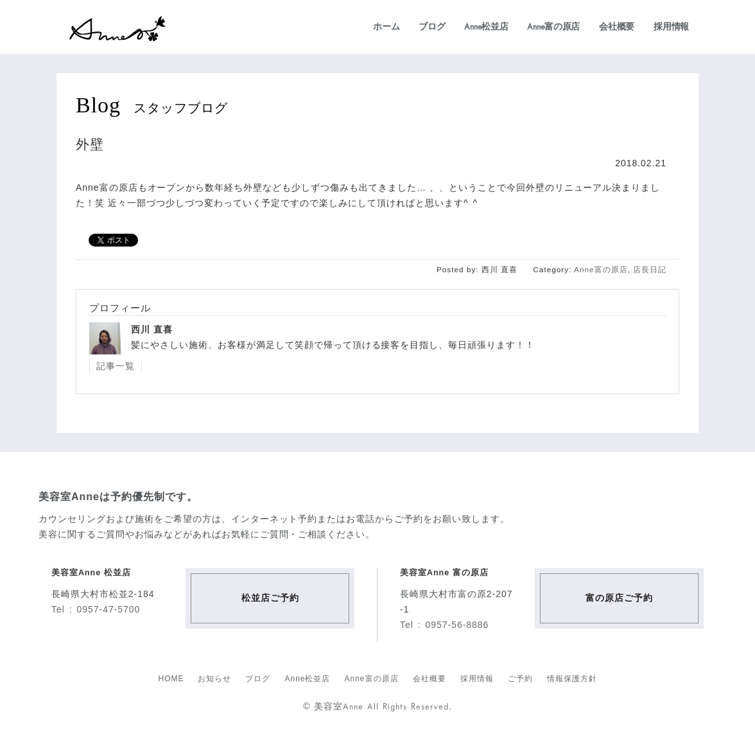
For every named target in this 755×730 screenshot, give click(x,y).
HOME (171, 678)
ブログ (432, 26)
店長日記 (649, 269)
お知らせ (214, 678)
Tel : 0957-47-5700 (95, 609)
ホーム (386, 26)
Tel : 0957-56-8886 (444, 625)
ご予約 (520, 678)
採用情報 (671, 26)
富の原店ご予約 (619, 598)
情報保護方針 (572, 678)
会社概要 (616, 26)
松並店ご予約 (270, 598)
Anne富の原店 (553, 26)
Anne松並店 (486, 26)
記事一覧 (115, 366)
